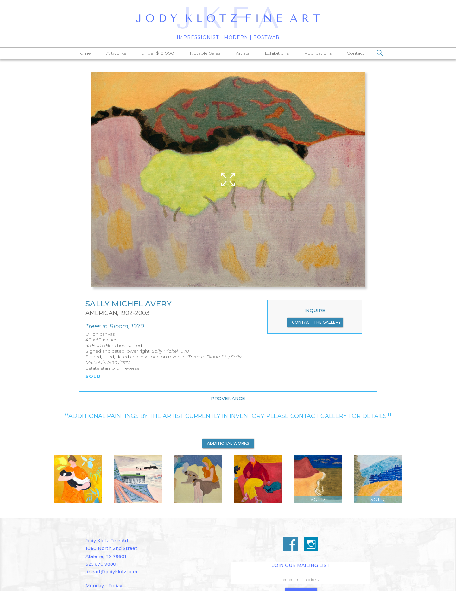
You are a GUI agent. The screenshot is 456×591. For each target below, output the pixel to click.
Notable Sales (205, 53)
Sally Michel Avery (129, 304)
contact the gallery (316, 322)
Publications (318, 53)
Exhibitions (277, 53)
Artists (242, 53)
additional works (228, 443)
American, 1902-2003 (117, 313)
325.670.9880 (101, 564)
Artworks (116, 53)
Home (83, 53)
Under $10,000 (157, 53)
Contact (355, 53)
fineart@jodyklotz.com (111, 572)
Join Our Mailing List (301, 565)
